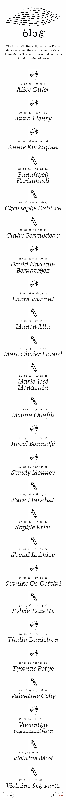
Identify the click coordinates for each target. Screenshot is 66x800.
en (61, 795)
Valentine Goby (33, 695)
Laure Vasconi (33, 298)
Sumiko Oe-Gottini (33, 583)
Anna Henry (33, 118)
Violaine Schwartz (33, 785)
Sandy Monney (33, 472)
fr (54, 795)
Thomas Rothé (33, 668)
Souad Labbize (33, 554)
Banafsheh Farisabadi (33, 177)
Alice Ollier (33, 89)
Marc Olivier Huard (33, 353)
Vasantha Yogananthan (33, 727)
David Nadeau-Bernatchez (33, 267)
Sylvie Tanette (33, 610)
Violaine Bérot (33, 757)
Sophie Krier (33, 527)
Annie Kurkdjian (33, 146)
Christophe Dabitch (33, 207)
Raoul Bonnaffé (33, 443)
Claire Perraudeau (33, 235)
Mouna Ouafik (33, 414)
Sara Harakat (33, 499)
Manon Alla (33, 326)
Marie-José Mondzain (33, 384)
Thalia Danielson (33, 639)
